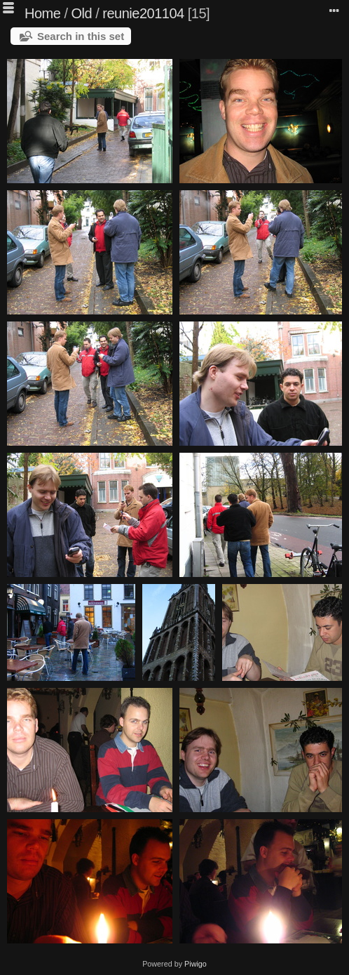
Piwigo (195, 964)
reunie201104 (143, 13)
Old (82, 13)
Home (42, 13)
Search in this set (80, 36)
